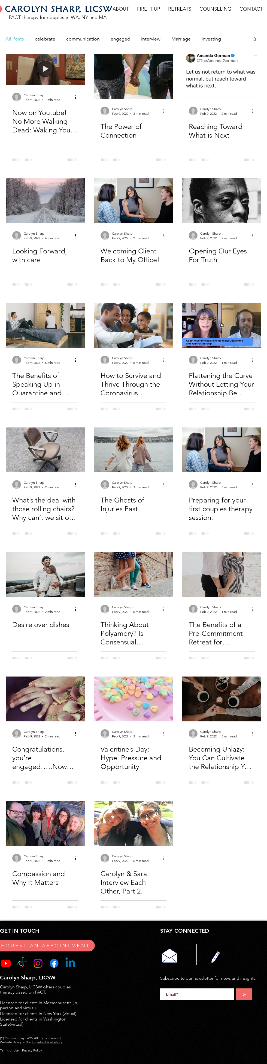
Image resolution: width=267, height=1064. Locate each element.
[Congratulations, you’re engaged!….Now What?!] (45, 699)
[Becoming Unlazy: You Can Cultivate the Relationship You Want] (221, 699)
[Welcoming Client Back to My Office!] (133, 200)
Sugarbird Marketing (47, 1042)
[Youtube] (6, 963)
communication (83, 39)
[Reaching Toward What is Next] (221, 76)
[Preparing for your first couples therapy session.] (221, 449)
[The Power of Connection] (133, 76)
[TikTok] (22, 963)
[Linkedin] (70, 963)
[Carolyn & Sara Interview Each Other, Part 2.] (133, 823)
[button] (120, 9)
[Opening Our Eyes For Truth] (221, 200)
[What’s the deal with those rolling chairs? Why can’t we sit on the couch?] (45, 449)
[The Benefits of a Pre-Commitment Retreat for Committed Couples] (221, 574)
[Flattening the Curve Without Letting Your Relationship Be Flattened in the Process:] (221, 325)
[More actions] (77, 97)
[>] (244, 994)
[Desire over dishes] (45, 574)
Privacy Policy (32, 1050)
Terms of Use (10, 1050)
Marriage (181, 39)
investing (211, 39)
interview (150, 39)
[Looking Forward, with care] (45, 200)
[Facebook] (54, 963)
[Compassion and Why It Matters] (45, 823)
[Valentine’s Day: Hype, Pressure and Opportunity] (133, 699)
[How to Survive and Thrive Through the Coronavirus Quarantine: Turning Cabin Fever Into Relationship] (133, 325)
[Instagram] (38, 963)
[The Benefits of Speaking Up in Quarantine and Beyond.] (45, 325)
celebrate (45, 39)
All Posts (14, 39)
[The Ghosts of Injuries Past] (133, 449)
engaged (120, 39)
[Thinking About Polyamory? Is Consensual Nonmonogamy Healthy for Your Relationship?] (133, 574)
